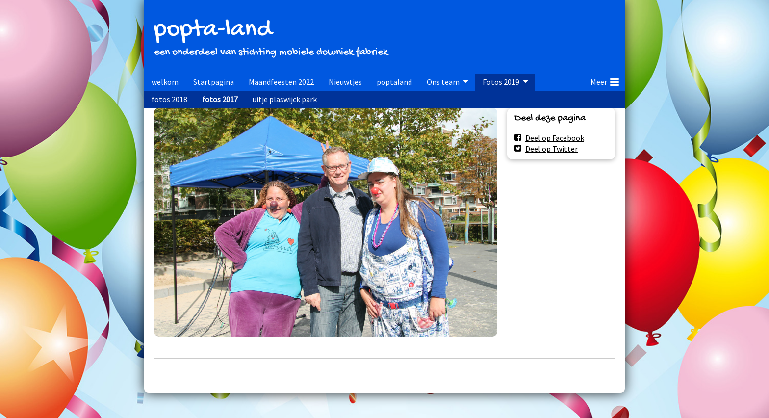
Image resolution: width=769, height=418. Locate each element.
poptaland (394, 82)
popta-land (213, 30)
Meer (604, 80)
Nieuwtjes (345, 82)
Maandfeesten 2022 (281, 82)
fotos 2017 (220, 99)
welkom (165, 82)
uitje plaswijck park (285, 99)
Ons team (443, 82)
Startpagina (213, 82)
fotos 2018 (169, 99)
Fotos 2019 (501, 82)
